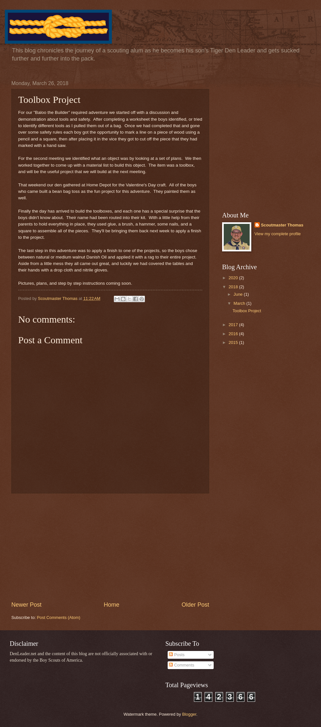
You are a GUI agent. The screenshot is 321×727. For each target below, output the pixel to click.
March (239, 303)
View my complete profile (278, 233)
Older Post (195, 604)
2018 (234, 286)
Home (111, 604)
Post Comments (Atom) (58, 617)
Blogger (189, 714)
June (238, 294)
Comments (181, 665)
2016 (234, 333)
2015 (234, 342)
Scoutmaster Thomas (282, 225)
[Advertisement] (110, 547)
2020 (234, 277)
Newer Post (26, 604)
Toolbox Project (246, 310)
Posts (176, 654)
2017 (234, 324)
